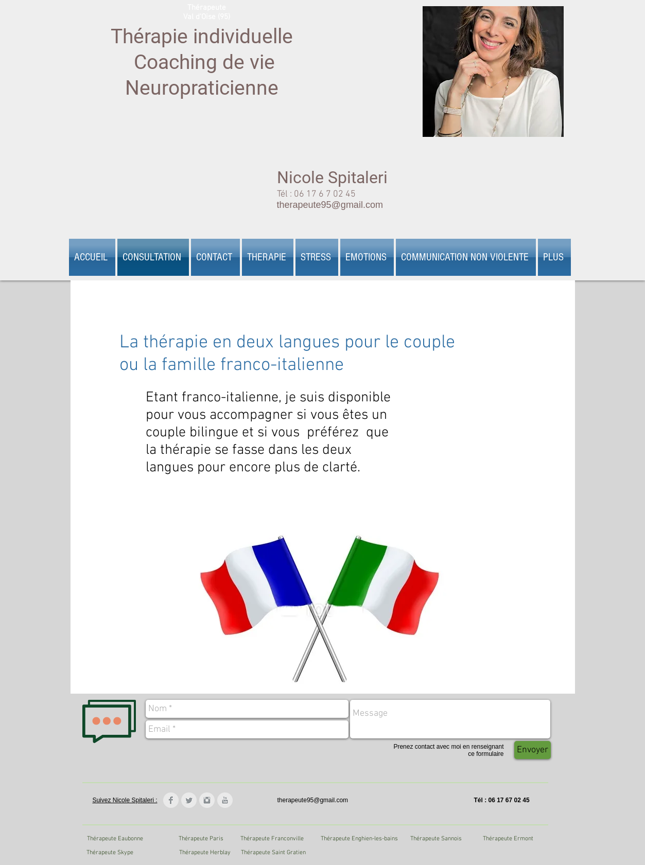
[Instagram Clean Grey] (207, 800)
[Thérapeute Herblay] (205, 852)
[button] (267, 257)
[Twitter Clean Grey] (189, 800)
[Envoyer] (532, 750)
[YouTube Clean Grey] (225, 800)
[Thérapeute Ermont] (508, 839)
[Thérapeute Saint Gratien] (273, 852)
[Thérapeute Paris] (201, 839)
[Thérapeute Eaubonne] (115, 839)
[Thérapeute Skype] (110, 852)
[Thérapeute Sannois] (436, 839)
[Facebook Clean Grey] (171, 800)
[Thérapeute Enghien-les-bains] (359, 839)
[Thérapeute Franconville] (272, 839)
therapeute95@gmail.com (330, 205)
